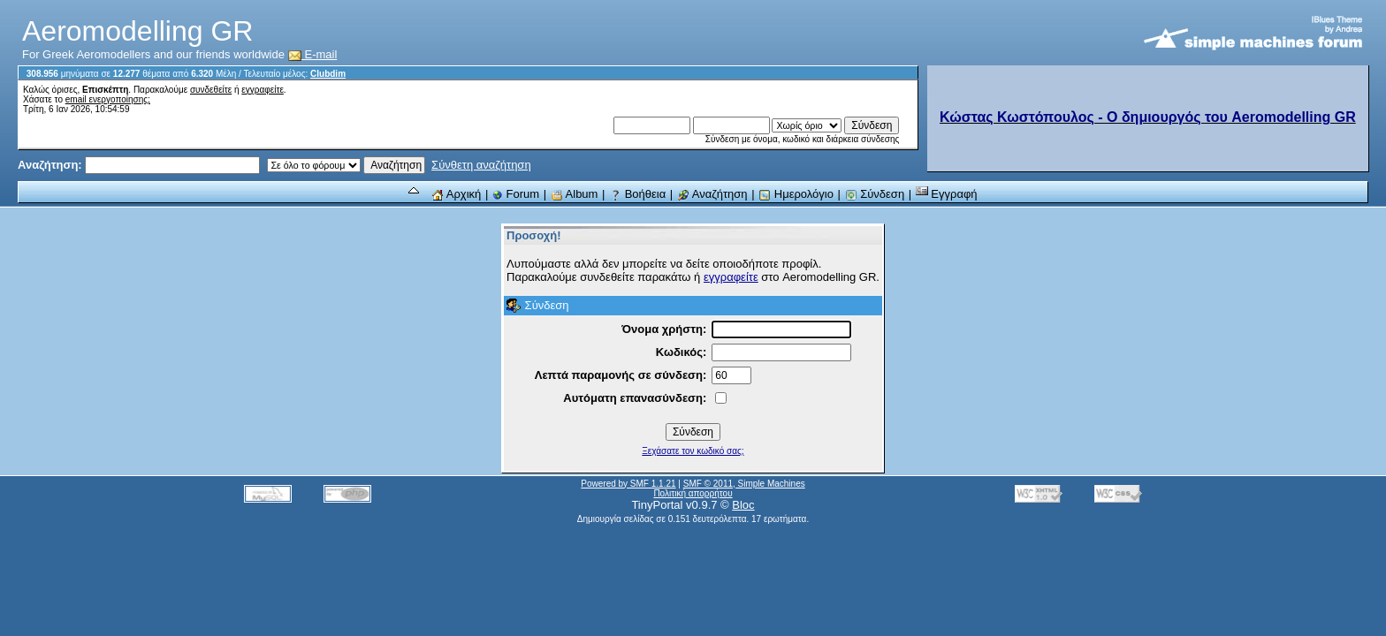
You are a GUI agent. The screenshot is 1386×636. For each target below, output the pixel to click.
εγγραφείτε (262, 90)
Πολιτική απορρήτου (692, 493)
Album (574, 194)
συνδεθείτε (211, 90)
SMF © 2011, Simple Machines (744, 483)
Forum (515, 194)
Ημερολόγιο (796, 194)
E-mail (313, 54)
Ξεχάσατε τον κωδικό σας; (692, 451)
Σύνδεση (875, 194)
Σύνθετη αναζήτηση (481, 164)
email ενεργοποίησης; (107, 99)
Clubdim (328, 74)
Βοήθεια (637, 194)
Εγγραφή (947, 194)
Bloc (743, 504)
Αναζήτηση (712, 194)
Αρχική (456, 194)
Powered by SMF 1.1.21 (628, 483)
